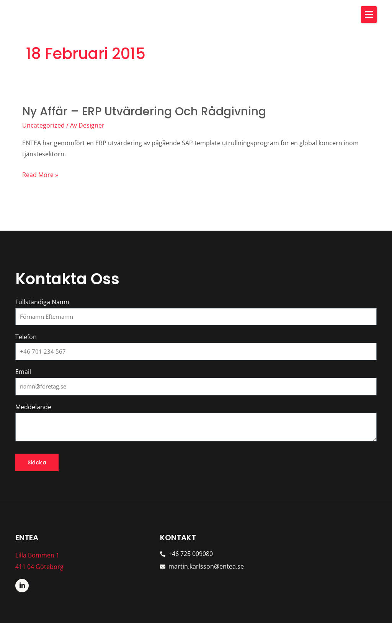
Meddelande (33, 407)
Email (23, 371)
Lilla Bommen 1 (37, 555)
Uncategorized (43, 125)
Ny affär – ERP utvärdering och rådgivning (144, 111)
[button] (369, 14)
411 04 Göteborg (39, 566)
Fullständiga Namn (42, 302)
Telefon (26, 337)
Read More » (40, 175)
